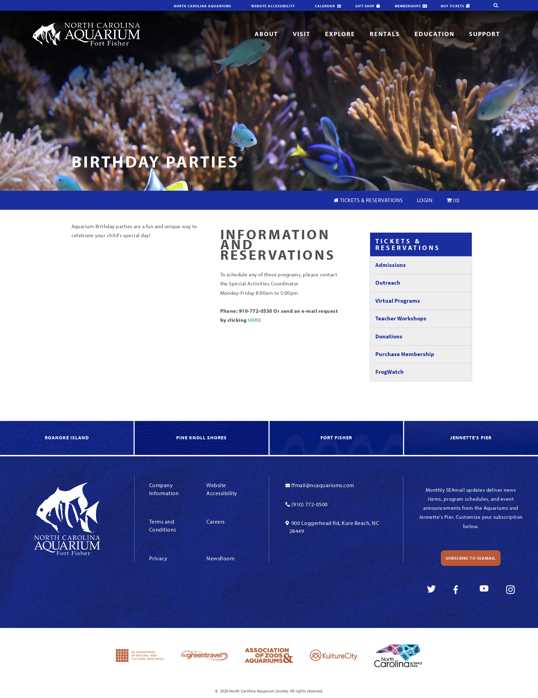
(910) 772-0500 (309, 504)
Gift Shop (365, 6)
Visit (301, 34)
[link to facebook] (457, 589)
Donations (388, 337)
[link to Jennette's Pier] (471, 438)
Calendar (325, 6)
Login (425, 200)
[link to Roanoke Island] (67, 438)
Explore (340, 34)
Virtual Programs (397, 301)
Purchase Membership (404, 354)
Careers (215, 521)
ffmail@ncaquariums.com (322, 485)
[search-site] (486, 5)
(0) (453, 200)
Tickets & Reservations (368, 200)
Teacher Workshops (400, 318)
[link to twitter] (431, 589)
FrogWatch (389, 372)
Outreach (387, 283)
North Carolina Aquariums (202, 6)
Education (434, 34)
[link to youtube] (484, 589)
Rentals (385, 34)
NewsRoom (220, 558)
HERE (254, 320)
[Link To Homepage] (86, 33)
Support (484, 34)
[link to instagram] (510, 589)
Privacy (158, 558)
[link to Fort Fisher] (337, 438)
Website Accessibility (273, 6)
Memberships (408, 6)
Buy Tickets (452, 6)
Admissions (390, 265)
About (266, 34)
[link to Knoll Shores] (202, 438)
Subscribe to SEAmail (471, 558)
